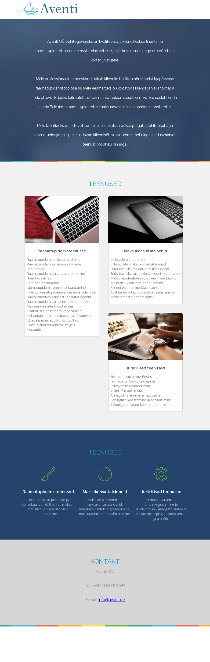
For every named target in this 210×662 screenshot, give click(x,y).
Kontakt (178, 27)
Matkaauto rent (144, 27)
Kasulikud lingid (102, 27)
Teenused (67, 27)
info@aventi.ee (111, 599)
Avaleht (42, 27)
